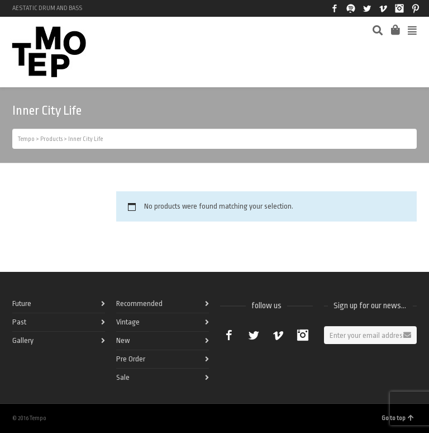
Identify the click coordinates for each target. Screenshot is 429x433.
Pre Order (130, 359)
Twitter (367, 8)
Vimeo (383, 8)
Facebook (334, 8)
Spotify (351, 8)
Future (21, 303)
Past (19, 322)
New (123, 340)
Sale (123, 377)
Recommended (139, 303)
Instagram (399, 8)
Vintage (128, 322)
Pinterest (415, 8)
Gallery (23, 340)
